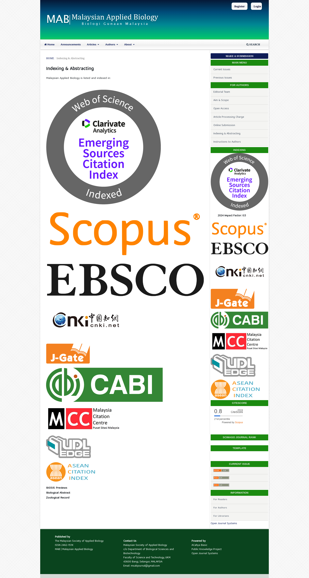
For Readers (220, 499)
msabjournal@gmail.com (145, 566)
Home (49, 44)
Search (253, 44)
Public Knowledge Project (207, 549)
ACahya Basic (199, 545)
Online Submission (224, 125)
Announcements (71, 44)
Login (257, 6)
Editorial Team (221, 92)
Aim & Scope (221, 100)
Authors (110, 44)
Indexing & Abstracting (226, 133)
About (128, 44)
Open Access (221, 108)
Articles (92, 44)
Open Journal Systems (224, 523)
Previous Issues (222, 78)
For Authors (220, 508)
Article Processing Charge (228, 117)
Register (239, 6)
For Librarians (221, 516)
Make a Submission (239, 56)
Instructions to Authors (227, 142)
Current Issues (221, 69)
